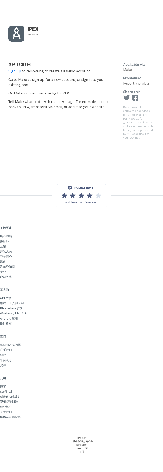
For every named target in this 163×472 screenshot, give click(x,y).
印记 (81, 451)
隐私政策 (81, 445)
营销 (3, 246)
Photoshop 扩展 (11, 308)
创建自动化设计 (10, 397)
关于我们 (6, 412)
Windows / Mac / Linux (15, 313)
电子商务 (6, 256)
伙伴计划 (6, 391)
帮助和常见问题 (10, 345)
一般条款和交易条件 (81, 441)
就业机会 (6, 407)
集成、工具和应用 (12, 303)
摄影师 (4, 241)
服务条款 (81, 438)
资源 (3, 365)
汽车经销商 (7, 267)
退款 (3, 355)
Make (35, 34)
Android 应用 (9, 318)
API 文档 (5, 298)
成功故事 (6, 277)
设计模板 (6, 323)
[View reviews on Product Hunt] (81, 195)
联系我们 (6, 350)
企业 (3, 272)
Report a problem (137, 83)
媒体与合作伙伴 (10, 417)
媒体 (3, 261)
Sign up (14, 71)
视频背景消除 (9, 402)
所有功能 (6, 236)
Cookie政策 (81, 448)
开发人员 (6, 251)
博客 (3, 386)
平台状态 (6, 360)
